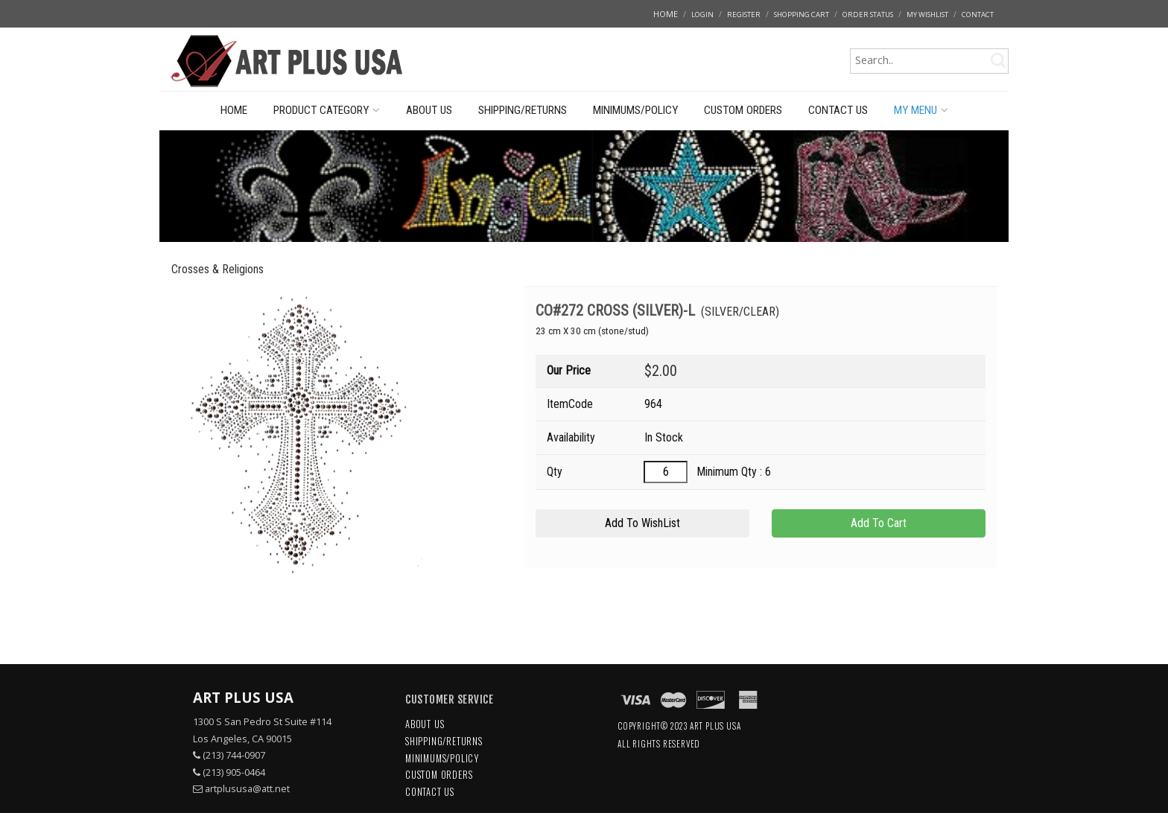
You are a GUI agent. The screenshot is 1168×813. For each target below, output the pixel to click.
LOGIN (702, 14)
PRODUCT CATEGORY (326, 110)
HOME (665, 13)
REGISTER (744, 14)
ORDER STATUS (867, 14)
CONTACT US (838, 110)
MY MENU (921, 110)
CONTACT (978, 14)
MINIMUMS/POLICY (635, 110)
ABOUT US (429, 110)
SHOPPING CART (801, 14)
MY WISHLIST (927, 14)
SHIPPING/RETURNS (522, 110)
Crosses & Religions (217, 269)
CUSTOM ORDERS (743, 110)
